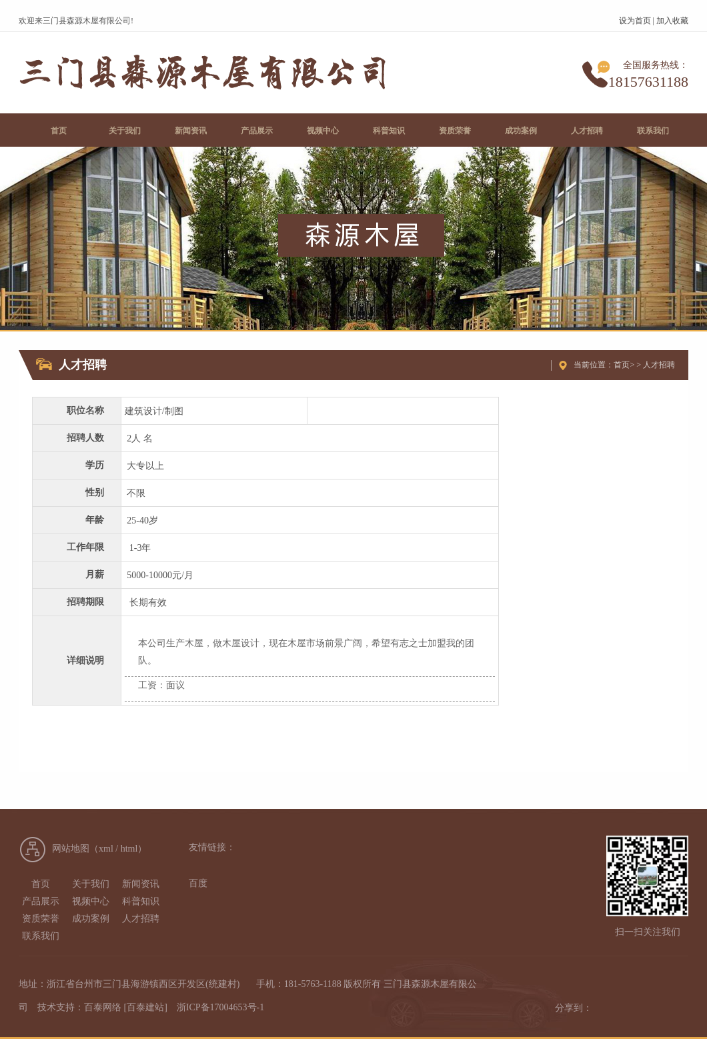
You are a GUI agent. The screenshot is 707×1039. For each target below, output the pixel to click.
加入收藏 (672, 20)
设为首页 (635, 20)
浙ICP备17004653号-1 (220, 1007)
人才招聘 (659, 364)
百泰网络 (102, 1007)
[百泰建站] (145, 1007)
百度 (198, 883)
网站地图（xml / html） (99, 849)
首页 (622, 364)
